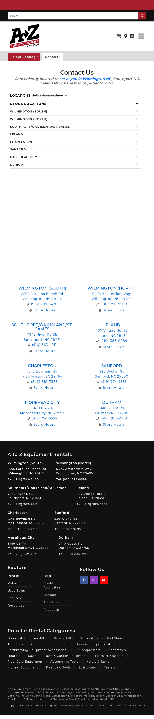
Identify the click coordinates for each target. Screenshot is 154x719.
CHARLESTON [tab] (21, 142)
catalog (25, 57)
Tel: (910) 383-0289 (92, 504)
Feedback (51, 610)
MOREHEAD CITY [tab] (23, 157)
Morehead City (42, 402)
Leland (111, 324)
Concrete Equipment (93, 644)
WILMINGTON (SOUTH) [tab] (28, 111)
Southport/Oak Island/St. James (42, 326)
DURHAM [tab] (17, 164)
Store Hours (42, 310)
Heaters (14, 656)
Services (14, 598)
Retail (12, 583)
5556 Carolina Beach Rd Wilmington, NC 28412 (27, 468)
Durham (111, 402)
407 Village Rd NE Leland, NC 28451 (92, 493)
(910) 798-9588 (111, 304)
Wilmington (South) (42, 288)
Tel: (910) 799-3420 (23, 479)
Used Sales (16, 590)
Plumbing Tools (58, 667)
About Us (51, 602)
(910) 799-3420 (42, 304)
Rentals (54, 57)
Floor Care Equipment (25, 661)
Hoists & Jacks (97, 661)
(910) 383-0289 (111, 341)
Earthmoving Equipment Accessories (37, 650)
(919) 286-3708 (111, 418)
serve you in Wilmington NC (85, 79)
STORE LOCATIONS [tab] (28, 104)
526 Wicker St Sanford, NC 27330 (69, 517)
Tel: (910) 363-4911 (22, 504)
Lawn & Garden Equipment (65, 656)
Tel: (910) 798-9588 (71, 479)
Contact (50, 595)
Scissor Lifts (63, 638)
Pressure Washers (109, 656)
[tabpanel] (77, 306)
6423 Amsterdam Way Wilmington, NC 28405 (74, 468)
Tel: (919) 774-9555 (69, 529)
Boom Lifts (16, 638)
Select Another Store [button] (49, 95)
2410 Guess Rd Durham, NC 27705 (74, 542)
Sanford (111, 365)
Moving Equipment (23, 667)
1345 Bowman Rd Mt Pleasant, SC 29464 (26, 517)
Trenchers (15, 644)
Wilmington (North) (112, 288)
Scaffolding (87, 667)
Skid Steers (115, 638)
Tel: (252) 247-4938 (23, 554)
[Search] (73, 15)
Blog (47, 576)
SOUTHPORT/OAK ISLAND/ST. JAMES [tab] (40, 127)
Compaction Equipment (50, 644)
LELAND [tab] (16, 134)
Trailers (109, 667)
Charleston (42, 365)
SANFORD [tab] (18, 149)
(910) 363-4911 (42, 345)
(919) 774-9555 (112, 382)
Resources (16, 605)
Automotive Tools (64, 661)
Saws (32, 656)
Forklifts (39, 638)
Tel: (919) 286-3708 (74, 554)
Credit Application (52, 585)
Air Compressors (87, 650)
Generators (117, 650)
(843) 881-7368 (42, 382)
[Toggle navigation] (141, 36)
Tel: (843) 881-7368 (23, 529)
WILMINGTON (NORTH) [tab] (28, 119)
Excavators (89, 638)
